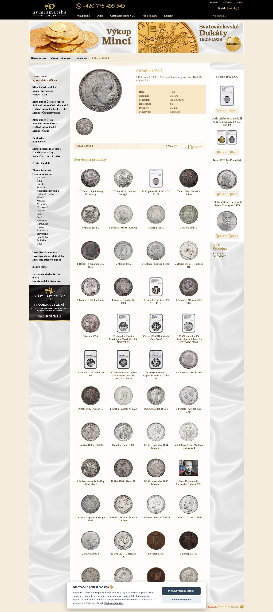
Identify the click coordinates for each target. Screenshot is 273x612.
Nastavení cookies (113, 603)
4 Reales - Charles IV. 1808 (123, 301)
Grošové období (41, 163)
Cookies (212, 606)
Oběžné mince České (44, 127)
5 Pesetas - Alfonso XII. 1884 (188, 410)
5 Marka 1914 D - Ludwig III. (123, 229)
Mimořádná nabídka (44, 87)
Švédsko (41, 240)
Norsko (41, 210)
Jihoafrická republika (48, 190)
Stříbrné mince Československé (50, 105)
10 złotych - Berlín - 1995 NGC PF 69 (156, 301)
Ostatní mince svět (61, 58)
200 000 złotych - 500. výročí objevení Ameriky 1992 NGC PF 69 (188, 339)
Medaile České (40, 130)
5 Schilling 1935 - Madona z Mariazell (189, 446)
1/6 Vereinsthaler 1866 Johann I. (156, 483)
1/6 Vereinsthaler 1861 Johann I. (156, 446)
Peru (39, 213)
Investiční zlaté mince (44, 252)
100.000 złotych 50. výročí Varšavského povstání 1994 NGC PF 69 (123, 375)
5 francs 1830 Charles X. (90, 300)
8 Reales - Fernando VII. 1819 (90, 265)
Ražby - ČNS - (40, 94)
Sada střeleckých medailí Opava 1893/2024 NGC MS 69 (227, 121)
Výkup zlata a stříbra (44, 80)
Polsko (40, 217)
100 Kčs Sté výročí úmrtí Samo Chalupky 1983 (227, 204)
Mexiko (41, 200)
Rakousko (42, 220)
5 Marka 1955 (123, 263)
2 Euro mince (40, 266)
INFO (235, 110)
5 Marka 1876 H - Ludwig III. (189, 265)
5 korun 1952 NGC (227, 76)
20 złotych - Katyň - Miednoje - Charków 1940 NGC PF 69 (123, 339)
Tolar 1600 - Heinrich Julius (188, 193)
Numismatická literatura (46, 281)
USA (39, 243)
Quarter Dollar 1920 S (90, 445)
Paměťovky (39, 141)
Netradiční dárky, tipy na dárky (46, 275)
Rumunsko (42, 223)
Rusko (40, 227)
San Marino (43, 230)
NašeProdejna (220, 246)
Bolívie (41, 177)
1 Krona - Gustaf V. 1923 (123, 408)
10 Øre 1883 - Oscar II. (123, 481)
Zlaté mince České (42, 119)
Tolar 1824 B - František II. (227, 162)
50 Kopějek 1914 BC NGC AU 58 (156, 193)
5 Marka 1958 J (156, 227)
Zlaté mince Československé (48, 101)
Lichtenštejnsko (45, 193)
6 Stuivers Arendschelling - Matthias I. (90, 483)
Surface (235, 606)
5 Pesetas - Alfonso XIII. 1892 (189, 301)
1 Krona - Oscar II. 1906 (189, 517)
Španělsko (42, 236)
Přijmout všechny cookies (181, 591)
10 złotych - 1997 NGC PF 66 (90, 374)
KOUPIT (224, 110)
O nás (100, 15)
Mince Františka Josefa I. (46, 148)
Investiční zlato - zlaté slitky (48, 255)
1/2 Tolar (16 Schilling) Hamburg (90, 193)
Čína (39, 180)
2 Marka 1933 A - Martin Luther (123, 519)
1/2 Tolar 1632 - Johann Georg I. (123, 193)
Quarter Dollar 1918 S (156, 408)
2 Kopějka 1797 (156, 553)
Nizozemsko (43, 207)
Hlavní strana (38, 58)
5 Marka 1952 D (90, 227)
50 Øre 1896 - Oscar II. (90, 408)
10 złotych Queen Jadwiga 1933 (90, 519)
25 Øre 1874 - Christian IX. (123, 555)
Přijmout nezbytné (181, 599)
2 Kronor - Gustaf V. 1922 (156, 517)
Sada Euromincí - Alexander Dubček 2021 (189, 483)
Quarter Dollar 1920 (123, 445)
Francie (41, 187)
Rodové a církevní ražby (46, 155)
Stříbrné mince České (44, 123)
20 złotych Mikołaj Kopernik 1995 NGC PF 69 (156, 375)
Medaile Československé (46, 112)
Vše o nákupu (149, 15)
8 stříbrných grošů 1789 (189, 372)
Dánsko (41, 184)
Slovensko (42, 233)
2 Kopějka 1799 (188, 553)
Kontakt (168, 15)
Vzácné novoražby (42, 90)
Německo (82, 58)
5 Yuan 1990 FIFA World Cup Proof (156, 338)
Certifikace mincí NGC (122, 15)
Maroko (41, 197)
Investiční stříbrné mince (46, 259)
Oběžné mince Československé (49, 108)
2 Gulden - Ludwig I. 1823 (156, 263)
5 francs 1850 (90, 336)
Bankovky (38, 137)
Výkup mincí (83, 15)
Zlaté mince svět (41, 170)
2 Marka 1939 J (90, 553)
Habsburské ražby (42, 152)
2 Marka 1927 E (189, 227)
